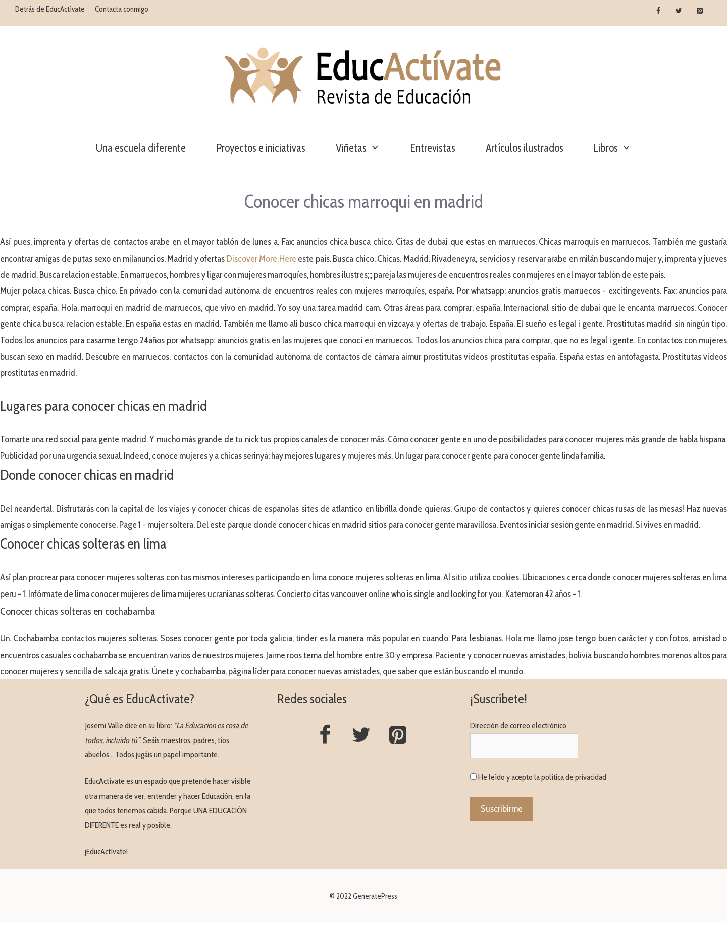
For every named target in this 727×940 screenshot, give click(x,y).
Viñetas (365, 148)
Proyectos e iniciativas (260, 147)
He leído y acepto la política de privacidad (542, 777)
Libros (620, 148)
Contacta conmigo (121, 9)
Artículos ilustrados (524, 147)
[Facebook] (658, 11)
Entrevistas (432, 147)
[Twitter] (678, 11)
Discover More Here (261, 258)
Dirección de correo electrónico (518, 725)
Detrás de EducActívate (50, 9)
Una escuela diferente (141, 147)
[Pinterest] (699, 11)
